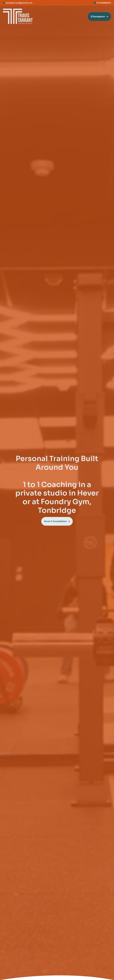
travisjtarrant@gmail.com (17, 2)
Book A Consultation (55, 521)
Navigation (98, 16)
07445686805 (102, 2)
